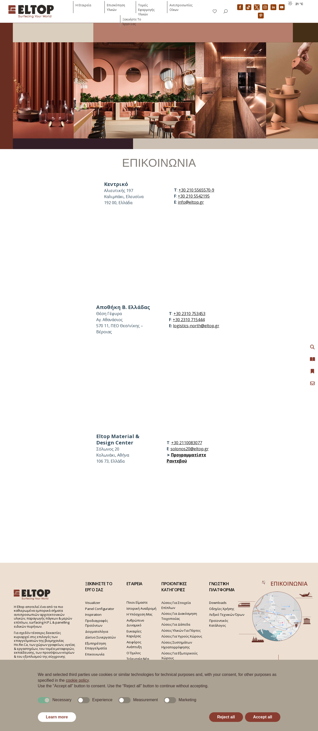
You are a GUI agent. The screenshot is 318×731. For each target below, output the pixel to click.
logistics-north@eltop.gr (196, 325)
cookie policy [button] (77, 680)
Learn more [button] (57, 717)
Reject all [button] (226, 717)
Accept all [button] (262, 717)
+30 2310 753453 (189, 313)
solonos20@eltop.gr (189, 449)
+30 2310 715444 (189, 319)
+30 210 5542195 (194, 196)
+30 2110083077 (186, 442)
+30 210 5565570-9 (196, 190)
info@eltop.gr (191, 202)
